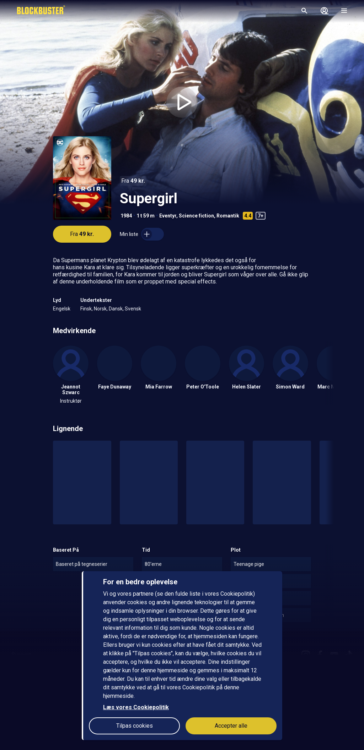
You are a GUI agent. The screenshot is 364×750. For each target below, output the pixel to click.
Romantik (227, 216)
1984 (126, 216)
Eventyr (167, 216)
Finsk (86, 308)
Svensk (133, 308)
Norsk (100, 308)
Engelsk (61, 308)
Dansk (116, 308)
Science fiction (196, 216)
